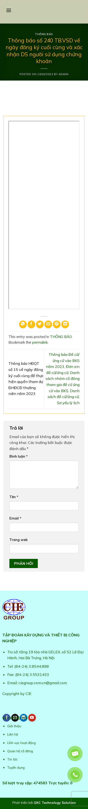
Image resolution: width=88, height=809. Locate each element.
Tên (13, 497)
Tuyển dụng (16, 767)
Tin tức (12, 759)
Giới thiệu (14, 726)
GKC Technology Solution (55, 803)
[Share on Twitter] (40, 324)
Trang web (18, 540)
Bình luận (18, 456)
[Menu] (9, 10)
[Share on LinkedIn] (65, 324)
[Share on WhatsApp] (23, 324)
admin (64, 74)
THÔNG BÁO (44, 34)
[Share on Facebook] (31, 324)
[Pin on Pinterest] (57, 324)
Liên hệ (12, 734)
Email (15, 518)
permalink (40, 342)
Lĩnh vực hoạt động (21, 743)
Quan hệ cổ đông (20, 751)
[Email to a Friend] (48, 324)
